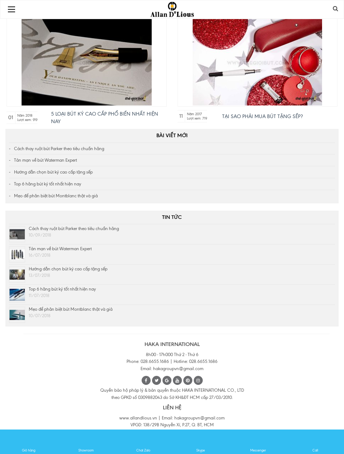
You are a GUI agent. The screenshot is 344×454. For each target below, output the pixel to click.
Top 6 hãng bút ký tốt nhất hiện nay (47, 183)
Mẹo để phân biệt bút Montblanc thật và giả (56, 195)
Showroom (86, 442)
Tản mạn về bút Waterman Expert (45, 160)
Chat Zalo (143, 442)
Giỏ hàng (29, 442)
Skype (200, 442)
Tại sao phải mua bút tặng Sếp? (262, 116)
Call (315, 442)
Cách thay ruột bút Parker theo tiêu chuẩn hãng (59, 148)
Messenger (258, 442)
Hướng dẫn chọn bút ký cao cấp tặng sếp (53, 172)
